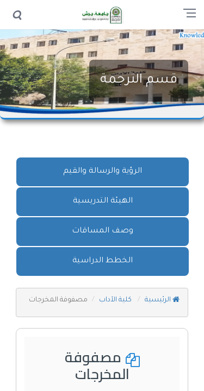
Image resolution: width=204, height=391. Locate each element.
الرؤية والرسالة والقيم (102, 171)
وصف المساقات (102, 231)
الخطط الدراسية (102, 261)
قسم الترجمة (138, 80)
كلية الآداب (116, 300)
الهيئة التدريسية (103, 201)
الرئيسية (162, 300)
